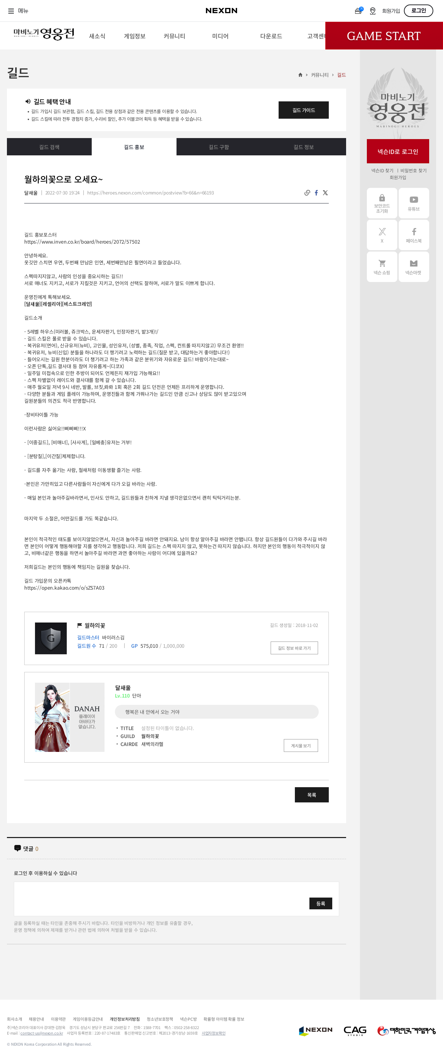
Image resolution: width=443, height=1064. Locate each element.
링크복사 (307, 192)
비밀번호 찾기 (413, 170)
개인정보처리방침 (125, 1019)
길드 (341, 74)
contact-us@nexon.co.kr (41, 1033)
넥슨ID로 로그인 (398, 151)
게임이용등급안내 (88, 1019)
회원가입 (391, 11)
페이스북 (414, 235)
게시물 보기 (301, 745)
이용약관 (58, 1019)
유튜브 (414, 203)
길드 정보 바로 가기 (294, 648)
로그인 (419, 11)
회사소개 (14, 1019)
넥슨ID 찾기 (382, 170)
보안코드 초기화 (382, 203)
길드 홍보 (134, 147)
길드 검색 (49, 147)
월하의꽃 (150, 736)
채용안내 (36, 1019)
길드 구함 (219, 147)
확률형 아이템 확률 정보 (224, 1019)
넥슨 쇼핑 (382, 267)
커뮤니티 (320, 74)
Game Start (384, 35)
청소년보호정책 (160, 1019)
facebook (316, 192)
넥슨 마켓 (414, 267)
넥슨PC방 (188, 1019)
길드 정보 (303, 147)
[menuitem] (97, 35)
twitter (325, 192)
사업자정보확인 (214, 1033)
